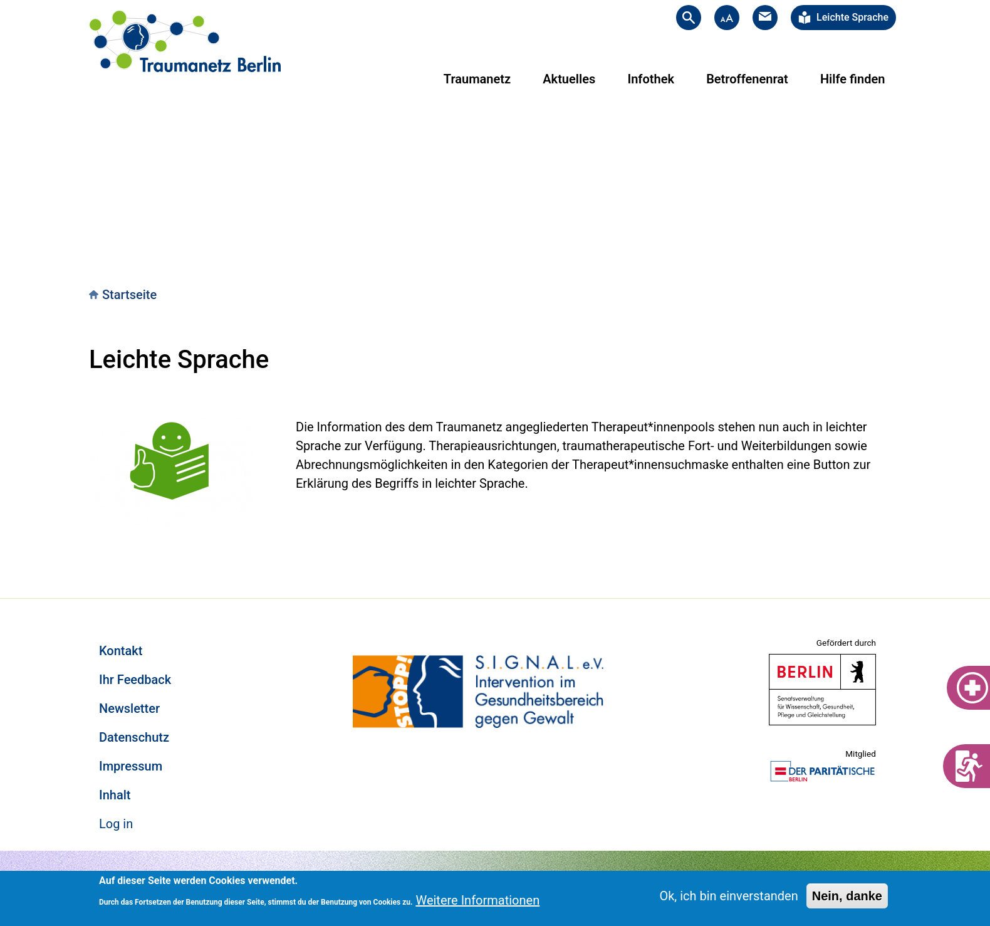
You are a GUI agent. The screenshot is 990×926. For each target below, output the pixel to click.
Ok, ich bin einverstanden (728, 895)
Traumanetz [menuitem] (477, 79)
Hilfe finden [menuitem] (852, 79)
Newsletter (129, 708)
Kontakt (120, 650)
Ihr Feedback (135, 679)
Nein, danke (847, 896)
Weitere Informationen (477, 900)
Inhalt (114, 794)
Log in (116, 823)
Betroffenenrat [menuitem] (747, 79)
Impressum (130, 766)
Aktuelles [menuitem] (569, 79)
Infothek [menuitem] (650, 79)
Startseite (129, 294)
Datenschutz (134, 737)
